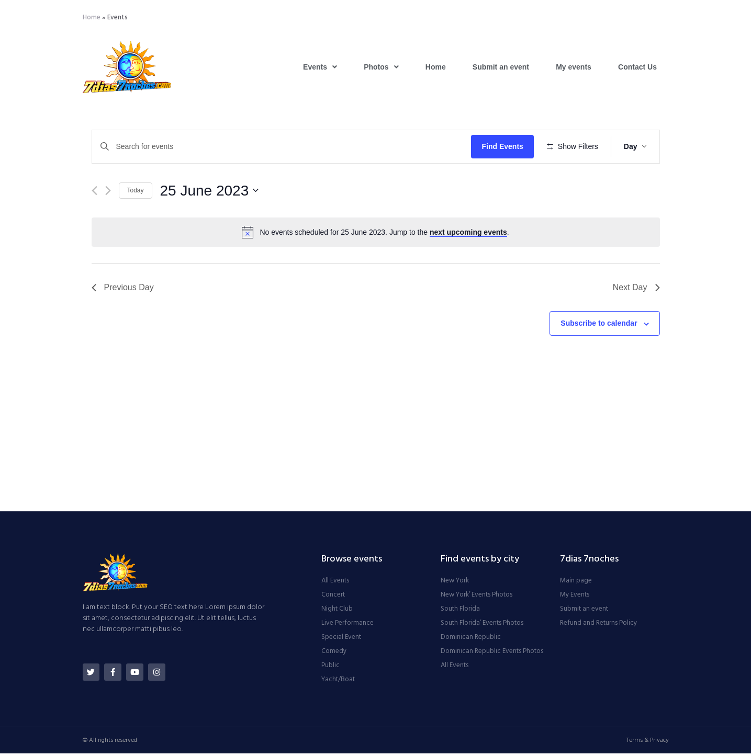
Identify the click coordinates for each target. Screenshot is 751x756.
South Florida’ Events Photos (482, 626)
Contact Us (637, 67)
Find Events (505, 146)
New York (455, 583)
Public (330, 668)
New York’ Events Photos (476, 597)
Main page (576, 583)
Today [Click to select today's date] (135, 221)
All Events (335, 583)
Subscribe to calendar (599, 354)
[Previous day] (94, 221)
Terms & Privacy (647, 743)
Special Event (341, 640)
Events (320, 67)
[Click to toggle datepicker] (209, 221)
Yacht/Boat (338, 682)
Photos (381, 67)
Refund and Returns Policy (598, 626)
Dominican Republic (471, 640)
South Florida (460, 611)
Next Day (636, 318)
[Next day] (108, 221)
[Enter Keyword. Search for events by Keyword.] (283, 146)
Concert (333, 597)
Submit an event (501, 67)
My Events (574, 597)
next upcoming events (468, 263)
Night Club (337, 611)
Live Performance (347, 626)
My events (573, 67)
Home (91, 17)
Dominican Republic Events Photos (492, 654)
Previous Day (123, 318)
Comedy (333, 654)
